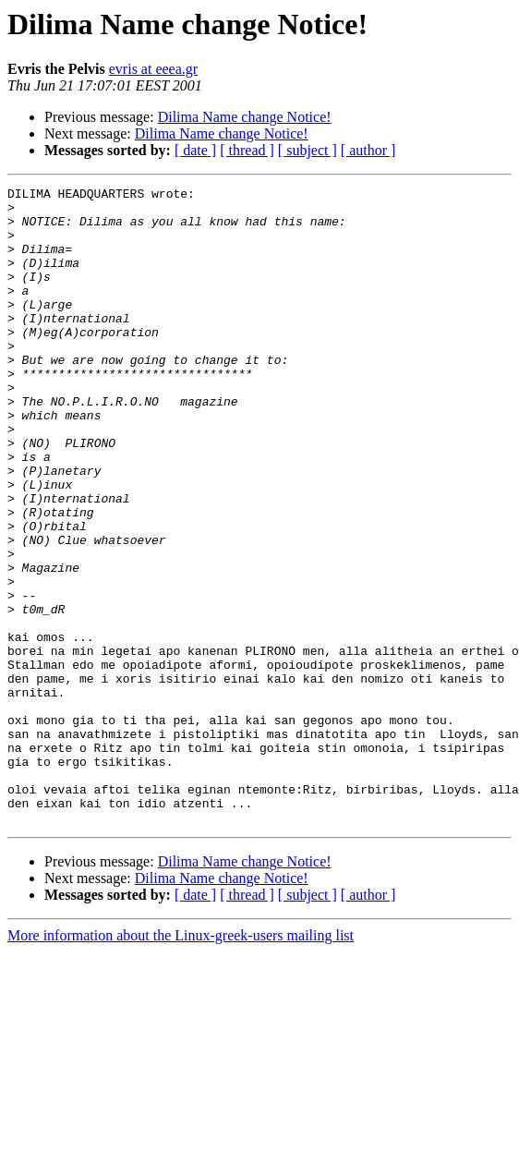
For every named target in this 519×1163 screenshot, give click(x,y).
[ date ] (195, 150)
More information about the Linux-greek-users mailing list (180, 1063)
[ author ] (368, 150)
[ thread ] (247, 150)
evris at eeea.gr (153, 69)
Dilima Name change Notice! (245, 117)
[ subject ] (307, 150)
